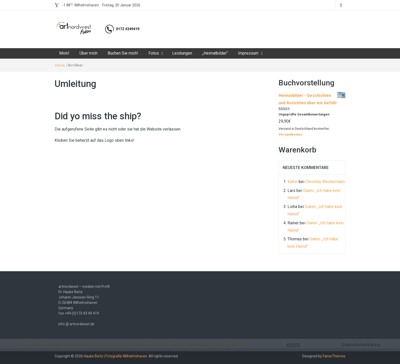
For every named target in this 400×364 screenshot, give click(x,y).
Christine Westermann (325, 181)
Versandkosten (290, 134)
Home (60, 65)
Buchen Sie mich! (123, 53)
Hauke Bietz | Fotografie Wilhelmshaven (115, 356)
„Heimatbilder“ (215, 53)
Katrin (293, 181)
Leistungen (182, 53)
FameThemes (334, 356)
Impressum (248, 53)
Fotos (153, 53)
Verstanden (293, 345)
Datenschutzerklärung (361, 344)
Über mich (88, 53)
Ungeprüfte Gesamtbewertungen (304, 114)
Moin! (64, 53)
